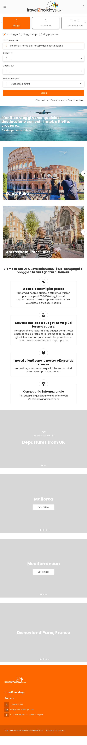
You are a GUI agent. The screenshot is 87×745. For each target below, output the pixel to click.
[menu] (84, 7)
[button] (1, 21)
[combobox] (43, 46)
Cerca (43, 92)
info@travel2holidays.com (22, 709)
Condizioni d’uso (76, 100)
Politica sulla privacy (55, 730)
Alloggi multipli (30, 34)
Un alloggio (12, 34)
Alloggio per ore (50, 34)
